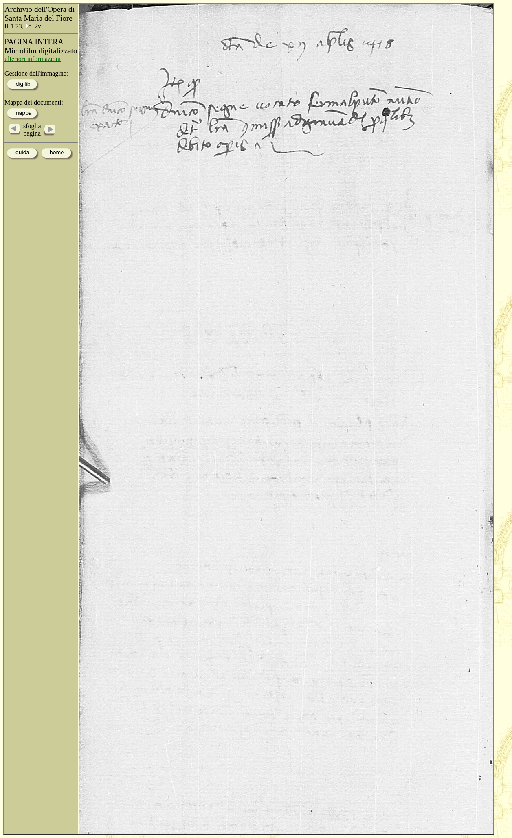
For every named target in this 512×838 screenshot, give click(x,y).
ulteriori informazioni (32, 58)
